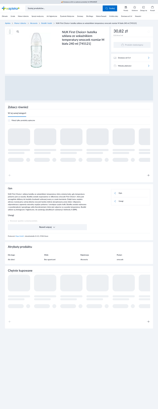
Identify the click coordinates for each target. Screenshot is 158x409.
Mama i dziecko (20, 23)
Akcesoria (33, 23)
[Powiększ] (18, 32)
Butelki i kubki (46, 23)
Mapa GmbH (19, 236)
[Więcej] (149, 58)
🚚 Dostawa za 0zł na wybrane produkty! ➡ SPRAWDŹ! (79, 2)
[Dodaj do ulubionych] (149, 32)
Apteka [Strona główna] (7, 23)
